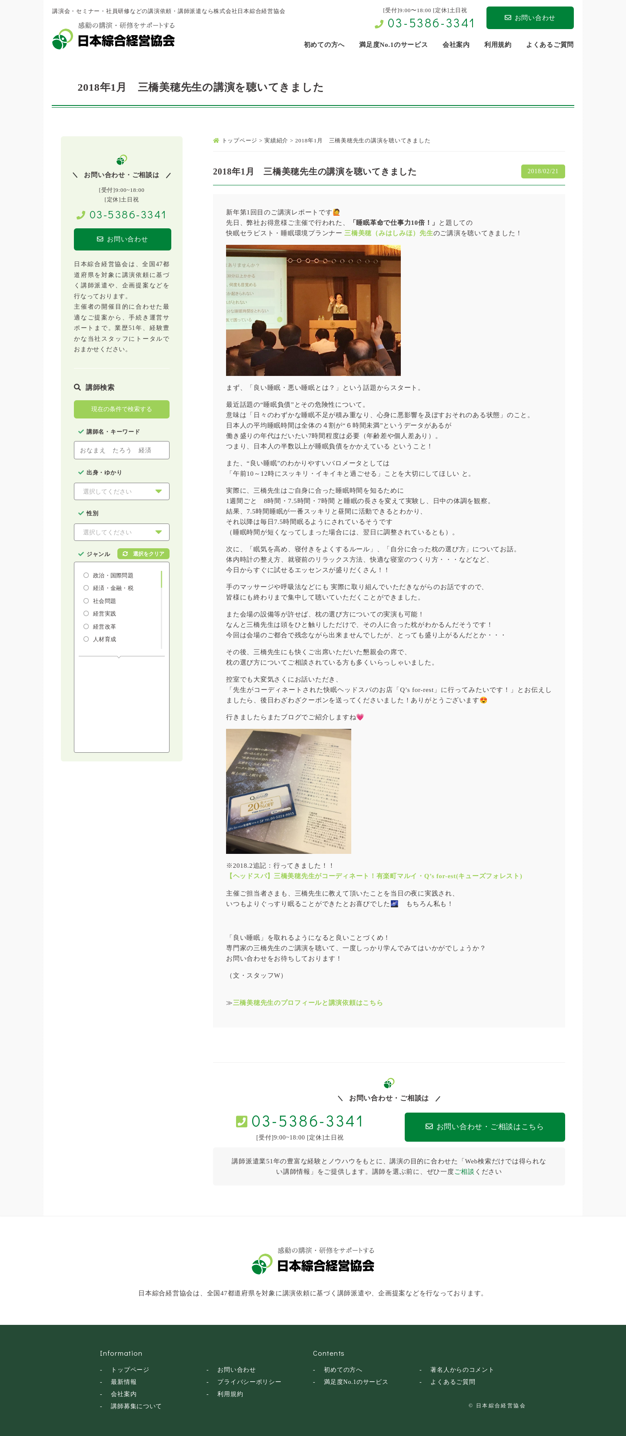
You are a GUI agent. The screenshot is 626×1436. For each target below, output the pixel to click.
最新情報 (124, 1381)
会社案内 (124, 1393)
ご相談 (464, 1170)
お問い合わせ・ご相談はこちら (479, 1127)
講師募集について (136, 1405)
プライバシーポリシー (249, 1381)
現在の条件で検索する (121, 409)
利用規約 (230, 1393)
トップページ (130, 1369)
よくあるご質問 (452, 1381)
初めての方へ (343, 1369)
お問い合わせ (530, 17)
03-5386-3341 (432, 22)
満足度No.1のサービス (356, 1381)
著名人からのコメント (462, 1369)
